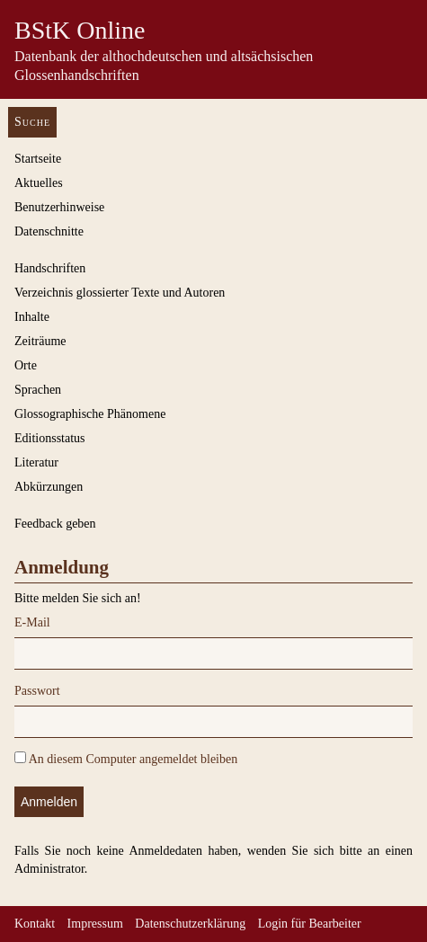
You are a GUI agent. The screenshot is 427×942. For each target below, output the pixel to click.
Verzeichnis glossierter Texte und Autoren (119, 292)
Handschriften (49, 268)
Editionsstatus (49, 438)
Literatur (36, 462)
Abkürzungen (48, 486)
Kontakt (34, 923)
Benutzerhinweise (59, 207)
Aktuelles (38, 183)
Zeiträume (40, 341)
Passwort (37, 691)
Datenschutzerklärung (190, 923)
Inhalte (31, 317)
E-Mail (32, 622)
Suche (32, 122)
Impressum (95, 923)
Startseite (37, 158)
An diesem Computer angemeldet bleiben (125, 758)
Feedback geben (55, 523)
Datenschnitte (49, 231)
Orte (25, 365)
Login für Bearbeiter (309, 923)
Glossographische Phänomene (89, 414)
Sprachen (37, 389)
